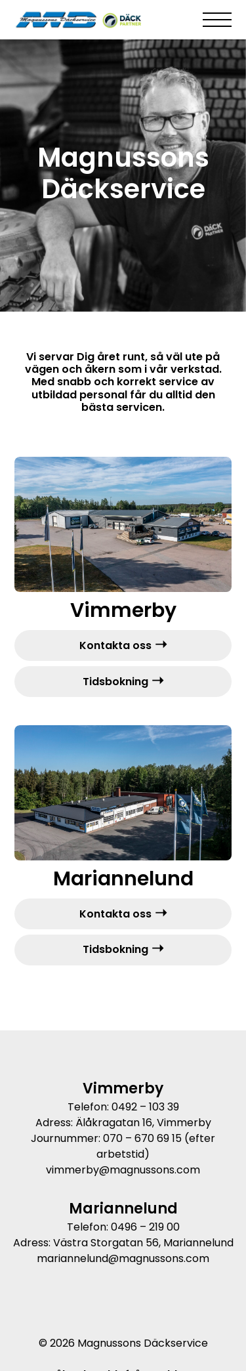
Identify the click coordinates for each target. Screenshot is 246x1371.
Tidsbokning (115, 681)
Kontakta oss (115, 645)
